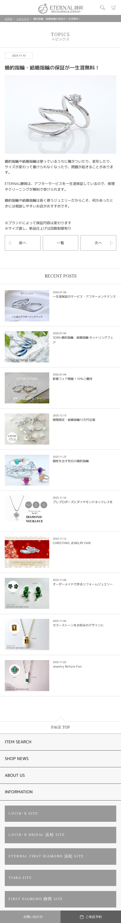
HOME (8, 18)
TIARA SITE (20, 878)
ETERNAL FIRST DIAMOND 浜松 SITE (46, 856)
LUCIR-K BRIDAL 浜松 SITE (36, 835)
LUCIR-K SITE (23, 814)
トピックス (22, 18)
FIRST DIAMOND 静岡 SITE (35, 899)
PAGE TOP (60, 727)
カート (113, 7)
